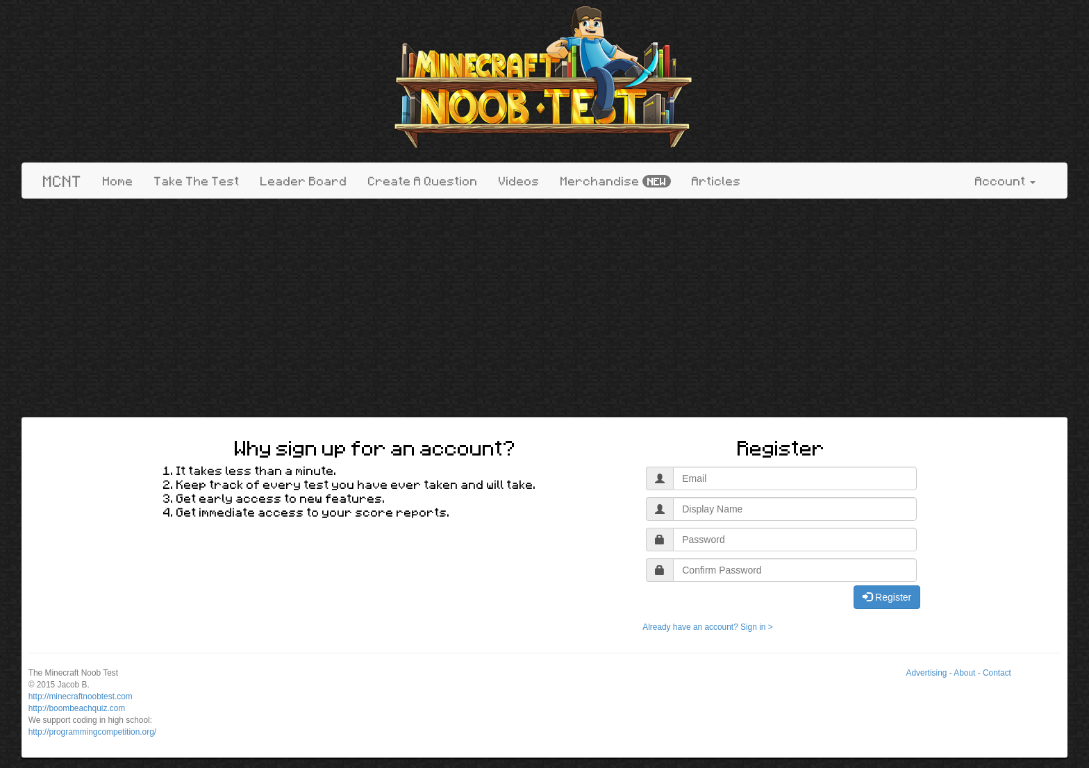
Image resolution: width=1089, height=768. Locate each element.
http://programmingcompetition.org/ (92, 732)
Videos (519, 180)
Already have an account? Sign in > (707, 627)
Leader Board (303, 180)
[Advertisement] (544, 309)
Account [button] (1005, 180)
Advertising (926, 673)
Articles (716, 180)
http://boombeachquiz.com (76, 708)
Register (887, 597)
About (964, 673)
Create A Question (423, 180)
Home (118, 180)
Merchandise (615, 180)
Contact (997, 673)
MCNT (62, 180)
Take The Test (197, 180)
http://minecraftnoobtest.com (80, 696)
